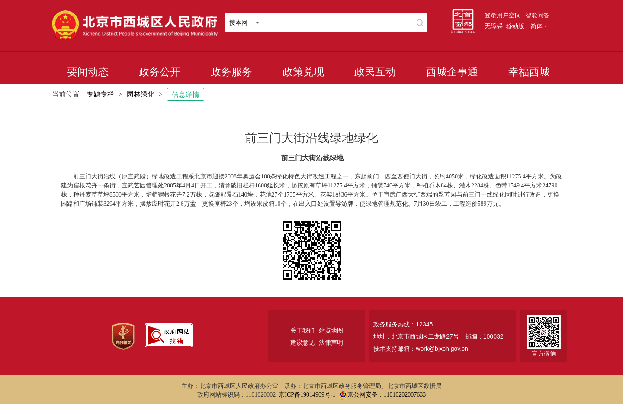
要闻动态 (88, 72)
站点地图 (331, 330)
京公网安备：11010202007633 (386, 394)
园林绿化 (140, 94)
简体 (538, 26)
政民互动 (375, 72)
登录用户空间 (503, 15)
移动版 (515, 26)
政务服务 (231, 72)
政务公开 (159, 72)
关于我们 (302, 330)
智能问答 (537, 15)
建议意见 (302, 342)
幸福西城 (529, 72)
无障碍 (494, 26)
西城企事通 (452, 72)
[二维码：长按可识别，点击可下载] (311, 250)
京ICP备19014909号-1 (307, 394)
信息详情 (185, 94)
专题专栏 (100, 94)
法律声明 (331, 342)
